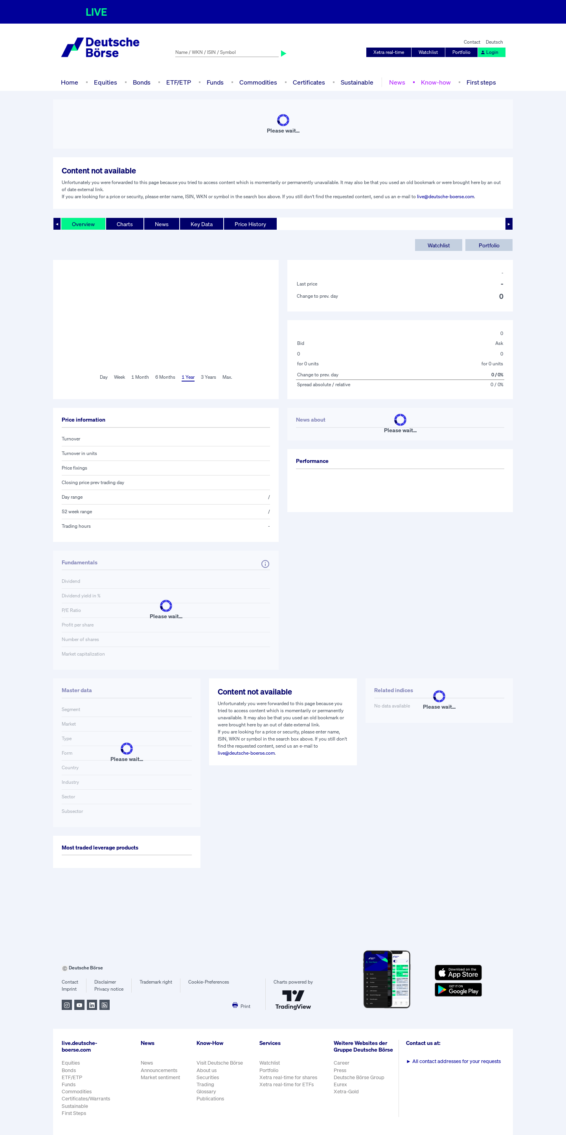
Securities (208, 1077)
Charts (125, 224)
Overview (83, 224)
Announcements (159, 1070)
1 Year (188, 377)
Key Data (202, 224)
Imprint (69, 989)
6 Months (165, 377)
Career (341, 1062)
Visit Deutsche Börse (220, 1062)
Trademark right (156, 982)
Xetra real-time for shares (288, 1077)
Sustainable (357, 82)
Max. (227, 377)
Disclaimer (105, 982)
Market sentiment (160, 1077)
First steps (481, 82)
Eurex (340, 1084)
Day (104, 377)
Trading (205, 1084)
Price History (250, 224)
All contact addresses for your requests (453, 1061)
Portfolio (461, 52)
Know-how (436, 82)
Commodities (258, 82)
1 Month (140, 377)
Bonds (142, 82)
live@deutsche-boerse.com (445, 196)
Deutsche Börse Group (359, 1077)
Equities (105, 82)
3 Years (208, 377)
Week (119, 377)
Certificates (309, 82)
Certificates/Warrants (86, 1098)
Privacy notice (108, 989)
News (397, 82)
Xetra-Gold (346, 1091)
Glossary (206, 1091)
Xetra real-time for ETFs (286, 1084)
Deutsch (494, 42)
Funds (215, 82)
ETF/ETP (178, 82)
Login (489, 52)
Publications (210, 1098)
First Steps (74, 1113)
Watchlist (428, 52)
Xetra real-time (388, 52)
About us (207, 1070)
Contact (472, 42)
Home (69, 82)
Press (340, 1070)
